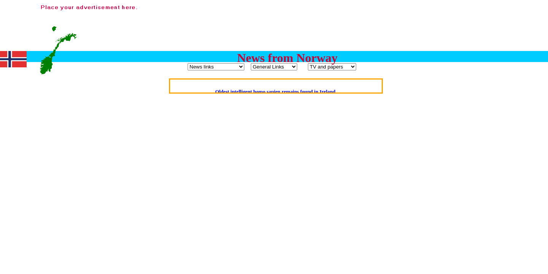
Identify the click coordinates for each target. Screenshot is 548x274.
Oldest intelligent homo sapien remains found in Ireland (275, 91)
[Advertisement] (406, 20)
